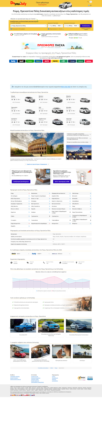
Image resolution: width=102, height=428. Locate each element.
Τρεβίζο (36, 390)
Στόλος (53, 376)
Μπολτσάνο (75, 387)
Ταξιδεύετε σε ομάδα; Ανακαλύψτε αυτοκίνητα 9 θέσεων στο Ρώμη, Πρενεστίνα (78, 134)
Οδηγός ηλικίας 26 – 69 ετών (56, 29)
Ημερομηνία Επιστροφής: (68, 23)
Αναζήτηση (86, 26)
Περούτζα (89, 387)
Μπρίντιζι (80, 387)
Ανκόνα (11, 387)
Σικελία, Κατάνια (73, 388)
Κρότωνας (34, 387)
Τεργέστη (28, 390)
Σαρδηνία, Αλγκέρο (48, 388)
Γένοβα (26, 387)
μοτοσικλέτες (55, 380)
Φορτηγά (54, 379)
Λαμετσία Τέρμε (40, 387)
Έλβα (30, 387)
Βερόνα (22, 387)
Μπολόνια (70, 387)
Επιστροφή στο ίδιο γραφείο (18, 29)
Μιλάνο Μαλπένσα (54, 387)
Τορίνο (32, 390)
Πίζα (16, 388)
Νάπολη (84, 387)
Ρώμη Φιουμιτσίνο (40, 388)
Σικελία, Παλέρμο (87, 388)
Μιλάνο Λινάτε (47, 387)
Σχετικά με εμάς (34, 376)
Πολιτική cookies (35, 379)
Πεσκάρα (12, 388)
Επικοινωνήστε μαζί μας (15, 379)
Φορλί (45, 390)
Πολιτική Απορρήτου (35, 378)
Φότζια (48, 390)
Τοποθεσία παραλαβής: (15, 23)
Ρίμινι (26, 388)
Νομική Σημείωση (35, 380)
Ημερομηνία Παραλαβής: (52, 23)
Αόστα (15, 387)
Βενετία (19, 387)
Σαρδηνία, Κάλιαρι (56, 388)
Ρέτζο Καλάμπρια (21, 388)
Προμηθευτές (55, 378)
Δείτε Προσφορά (16, 102)
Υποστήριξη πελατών (15, 376)
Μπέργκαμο (64, 387)
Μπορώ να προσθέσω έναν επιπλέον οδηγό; (78, 142)
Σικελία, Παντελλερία (14, 390)
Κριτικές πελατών (14, 378)
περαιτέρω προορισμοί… (56, 390)
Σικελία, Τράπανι (22, 390)
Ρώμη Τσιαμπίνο (32, 388)
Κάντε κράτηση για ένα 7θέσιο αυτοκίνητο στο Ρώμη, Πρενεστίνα (77, 138)
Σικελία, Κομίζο (80, 388)
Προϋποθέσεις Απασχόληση (37, 382)
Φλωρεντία (41, 390)
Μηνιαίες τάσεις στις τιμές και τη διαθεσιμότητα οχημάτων (51, 271)
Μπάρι (60, 387)
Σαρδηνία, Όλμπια (65, 388)
